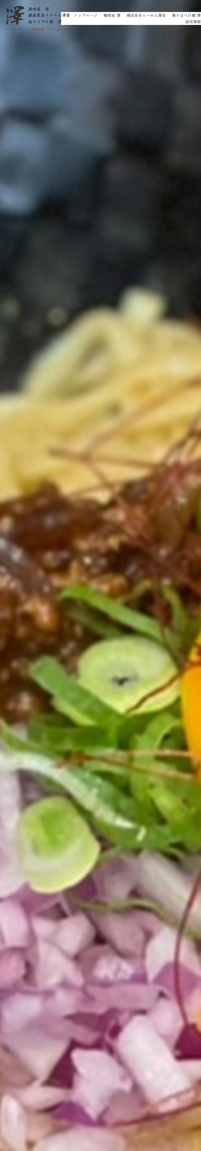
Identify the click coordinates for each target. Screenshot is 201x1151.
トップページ (86, 15)
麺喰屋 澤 (112, 15)
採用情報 (193, 21)
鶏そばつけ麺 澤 (186, 15)
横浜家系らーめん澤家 (146, 15)
